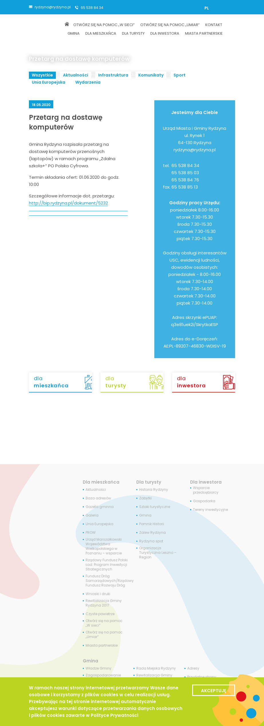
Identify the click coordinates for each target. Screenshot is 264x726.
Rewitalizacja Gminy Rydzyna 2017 (104, 603)
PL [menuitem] (206, 8)
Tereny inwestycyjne (210, 509)
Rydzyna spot (151, 541)
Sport (180, 75)
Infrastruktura (113, 75)
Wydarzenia (88, 82)
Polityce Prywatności (114, 715)
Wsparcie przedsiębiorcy (205, 490)
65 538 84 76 (185, 180)
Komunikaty (150, 75)
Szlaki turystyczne (154, 507)
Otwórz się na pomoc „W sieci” (104, 623)
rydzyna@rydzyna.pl (53, 7)
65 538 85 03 (185, 173)
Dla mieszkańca (101, 482)
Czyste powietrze (100, 614)
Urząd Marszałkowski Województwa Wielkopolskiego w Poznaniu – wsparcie (104, 546)
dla (63, 382)
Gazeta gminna (100, 507)
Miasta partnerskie (102, 645)
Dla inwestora (206, 482)
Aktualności (75, 75)
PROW (91, 532)
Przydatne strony (201, 677)
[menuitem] (206, 8)
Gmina (145, 515)
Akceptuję (213, 691)
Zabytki (145, 498)
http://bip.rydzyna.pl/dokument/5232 (68, 203)
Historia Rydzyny (153, 489)
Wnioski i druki (98, 594)
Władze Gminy (98, 668)
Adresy (193, 668)
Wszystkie (42, 75)
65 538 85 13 (185, 187)
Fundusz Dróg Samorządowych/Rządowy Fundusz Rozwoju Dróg (110, 581)
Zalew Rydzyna (152, 532)
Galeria (92, 515)
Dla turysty (148, 482)
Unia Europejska (48, 82)
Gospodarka (204, 501)
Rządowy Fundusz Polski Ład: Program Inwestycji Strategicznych (107, 565)
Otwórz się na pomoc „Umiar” (104, 634)
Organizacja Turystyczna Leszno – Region (157, 553)
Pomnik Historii (151, 524)
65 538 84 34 (92, 7)
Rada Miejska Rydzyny (156, 668)
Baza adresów (98, 498)
